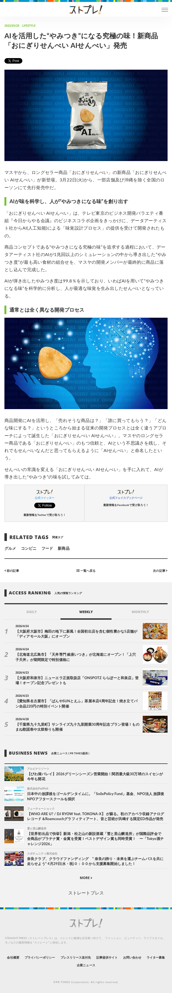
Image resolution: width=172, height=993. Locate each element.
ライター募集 (156, 957)
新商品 (63, 548)
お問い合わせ (132, 957)
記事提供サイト (107, 957)
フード (47, 548)
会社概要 (13, 957)
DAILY (32, 612)
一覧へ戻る (86, 570)
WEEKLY (86, 612)
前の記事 (11, 570)
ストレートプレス (86, 892)
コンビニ (28, 548)
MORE (86, 877)
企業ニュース (86, 965)
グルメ (10, 548)
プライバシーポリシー (40, 957)
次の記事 (160, 570)
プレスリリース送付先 (75, 957)
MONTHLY (140, 612)
